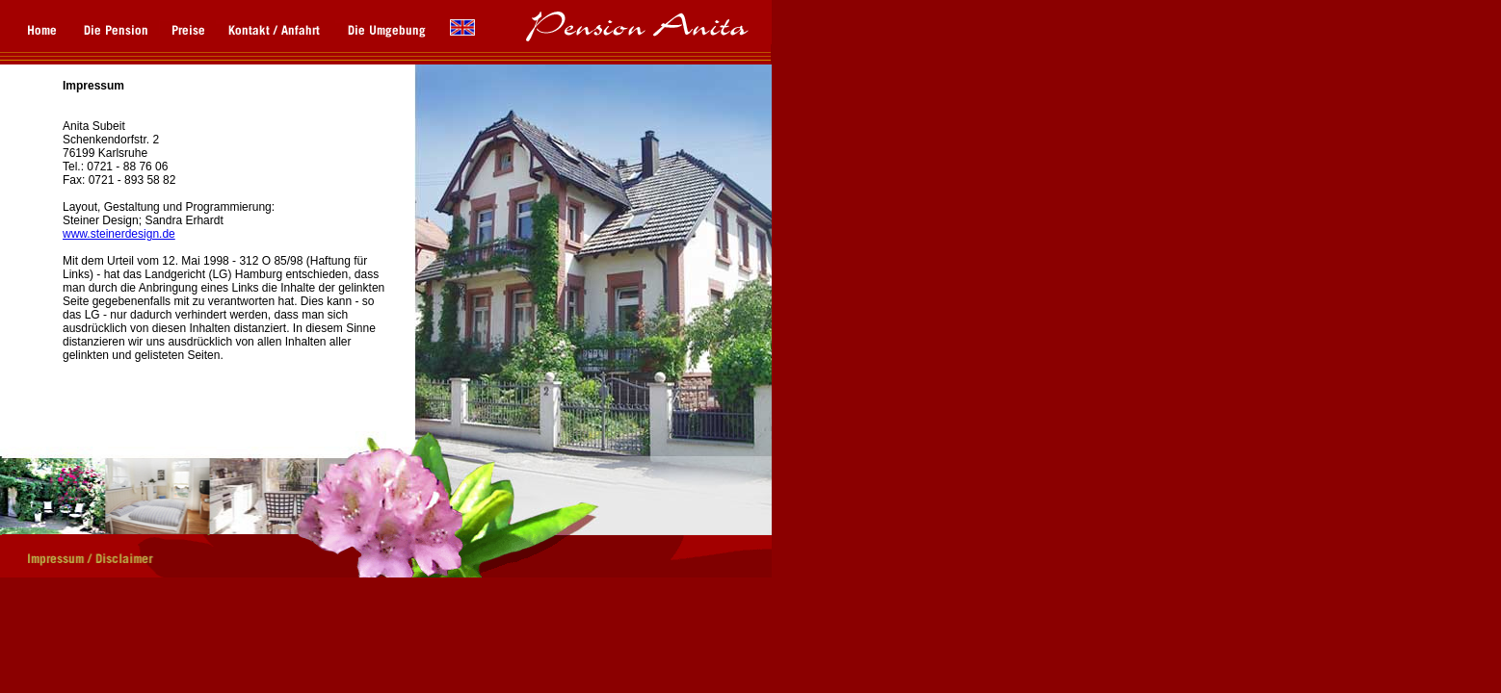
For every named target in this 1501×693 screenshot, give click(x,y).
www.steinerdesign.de (119, 234)
